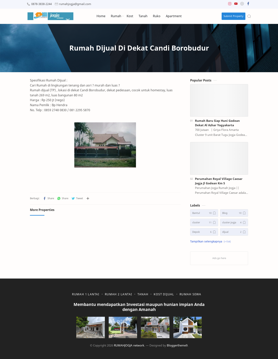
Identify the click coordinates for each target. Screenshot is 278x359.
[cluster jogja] (234, 222)
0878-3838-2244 (41, 4)
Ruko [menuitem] (156, 16)
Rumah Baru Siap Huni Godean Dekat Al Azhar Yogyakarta (217, 123)
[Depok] (204, 232)
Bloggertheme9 (177, 345)
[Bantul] (204, 213)
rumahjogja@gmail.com (75, 4)
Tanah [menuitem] (143, 16)
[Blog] (234, 213)
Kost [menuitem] (130, 16)
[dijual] (234, 232)
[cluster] (204, 222)
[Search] (249, 16)
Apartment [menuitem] (174, 16)
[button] (230, 4)
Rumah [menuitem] (116, 16)
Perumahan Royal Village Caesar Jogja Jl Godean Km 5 (218, 181)
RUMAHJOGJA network (129, 345)
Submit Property (234, 16)
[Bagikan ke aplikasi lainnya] (88, 198)
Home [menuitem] (101, 16)
